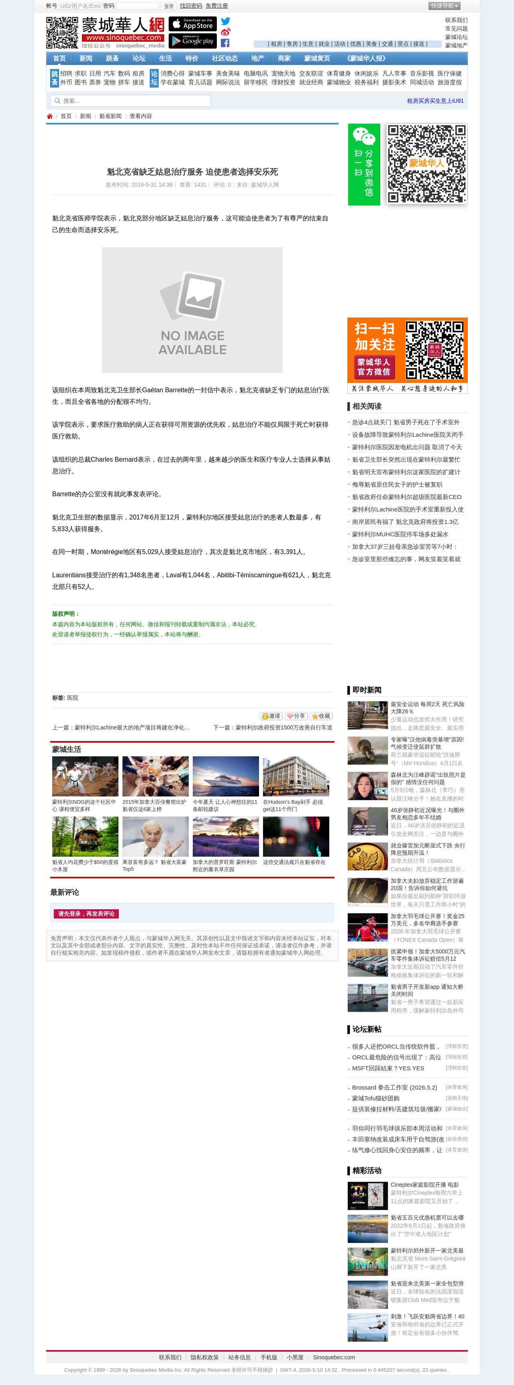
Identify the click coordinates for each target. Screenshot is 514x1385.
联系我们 (456, 20)
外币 (66, 82)
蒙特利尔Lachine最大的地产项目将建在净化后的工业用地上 (149, 727)
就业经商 (311, 82)
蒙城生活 (66, 749)
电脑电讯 (256, 73)
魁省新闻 (110, 116)
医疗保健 (450, 73)
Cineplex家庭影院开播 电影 (425, 1184)
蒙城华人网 (49, 116)
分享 (299, 716)
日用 (95, 73)
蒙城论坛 (456, 37)
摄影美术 (394, 82)
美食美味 (228, 73)
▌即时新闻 (364, 690)
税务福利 (367, 82)
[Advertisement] (348, 28)
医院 (72, 698)
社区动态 (225, 58)
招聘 (66, 73)
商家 (284, 58)
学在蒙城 (173, 82)
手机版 (269, 1357)
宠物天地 (283, 73)
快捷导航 (442, 5)
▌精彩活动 (364, 1171)
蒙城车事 (200, 73)
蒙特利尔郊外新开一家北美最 (427, 1250)
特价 (192, 58)
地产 (257, 58)
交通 (387, 44)
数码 (124, 73)
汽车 (110, 73)
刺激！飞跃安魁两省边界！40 (428, 1316)
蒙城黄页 (317, 58)
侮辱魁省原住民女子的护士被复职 (397, 484)
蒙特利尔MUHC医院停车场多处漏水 (400, 534)
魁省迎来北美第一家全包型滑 (427, 1283)
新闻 (86, 58)
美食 (371, 44)
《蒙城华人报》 (366, 58)
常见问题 (456, 28)
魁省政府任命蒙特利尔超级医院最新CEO (407, 496)
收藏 (324, 716)
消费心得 (173, 73)
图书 (81, 82)
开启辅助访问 (466, 5)
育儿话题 (200, 82)
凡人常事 (394, 73)
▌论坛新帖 (364, 1029)
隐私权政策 (205, 1357)
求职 (81, 73)
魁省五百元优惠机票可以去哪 (427, 1217)
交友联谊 (311, 73)
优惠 (355, 44)
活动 (339, 44)
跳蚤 (112, 58)
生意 (308, 44)
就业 (324, 44)
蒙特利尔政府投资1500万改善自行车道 (284, 727)
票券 (95, 82)
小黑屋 (295, 1357)
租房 (276, 44)
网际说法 (228, 82)
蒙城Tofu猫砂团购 (376, 1098)
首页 (59, 58)
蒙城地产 (456, 45)
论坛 (139, 58)
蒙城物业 (339, 82)
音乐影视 (422, 73)
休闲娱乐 (367, 73)
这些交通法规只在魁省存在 (294, 862)
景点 (403, 44)
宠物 (110, 82)
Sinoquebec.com (334, 1357)
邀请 (274, 716)
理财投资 (283, 82)
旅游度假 (450, 82)
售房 (292, 44)
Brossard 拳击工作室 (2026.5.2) (394, 1087)
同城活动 (422, 82)
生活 (165, 58)
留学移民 (256, 82)
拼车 (124, 82)
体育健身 (339, 73)
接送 (418, 44)
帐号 (51, 5)
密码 (108, 5)
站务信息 (239, 1357)
